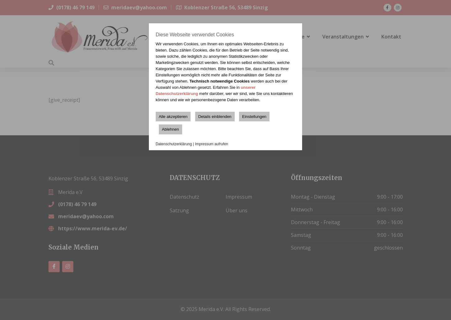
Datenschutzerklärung (174, 144)
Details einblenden (215, 116)
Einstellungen (254, 116)
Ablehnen (170, 129)
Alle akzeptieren (173, 116)
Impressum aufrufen (211, 144)
